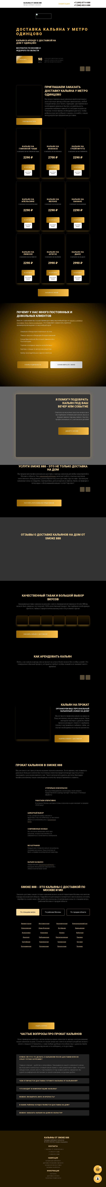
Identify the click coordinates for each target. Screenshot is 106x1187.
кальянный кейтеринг (48, 476)
